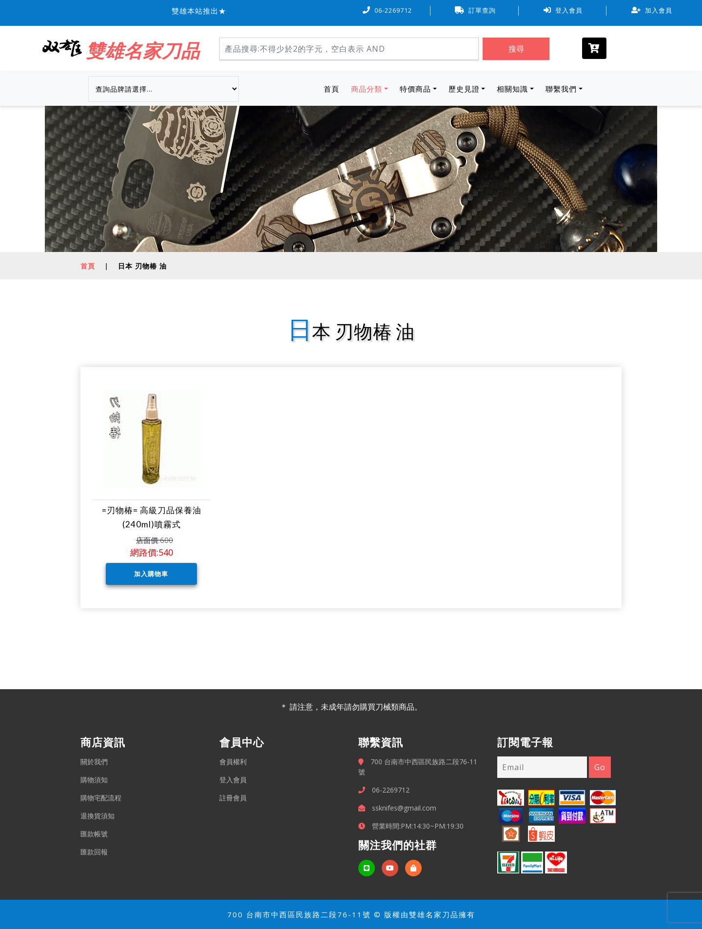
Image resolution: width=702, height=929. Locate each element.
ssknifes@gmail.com (404, 808)
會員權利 (233, 761)
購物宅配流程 (100, 797)
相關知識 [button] (512, 89)
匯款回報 (94, 851)
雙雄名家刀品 (143, 50)
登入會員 (563, 10)
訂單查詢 (475, 10)
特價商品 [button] (415, 89)
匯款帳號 (94, 833)
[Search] (349, 49)
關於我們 (94, 761)
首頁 (333, 88)
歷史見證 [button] (464, 89)
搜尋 (516, 48)
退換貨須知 (97, 815)
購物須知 (94, 779)
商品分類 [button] (366, 89)
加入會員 (651, 10)
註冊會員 (233, 797)
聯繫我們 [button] (561, 89)
